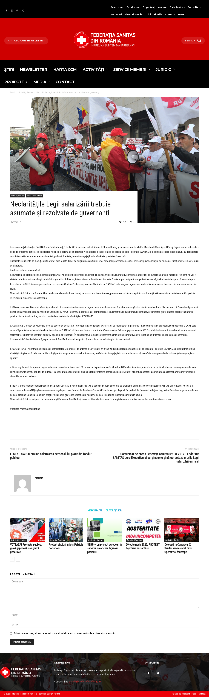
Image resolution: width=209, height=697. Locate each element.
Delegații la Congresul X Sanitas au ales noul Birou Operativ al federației (178, 548)
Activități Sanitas (26, 92)
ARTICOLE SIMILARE (95, 510)
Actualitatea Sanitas (34, 196)
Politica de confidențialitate (184, 694)
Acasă (12, 92)
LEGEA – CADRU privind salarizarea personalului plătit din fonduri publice (51, 456)
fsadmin (39, 478)
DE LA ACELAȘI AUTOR (113, 510)
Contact (202, 694)
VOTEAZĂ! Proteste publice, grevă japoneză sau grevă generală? (26, 548)
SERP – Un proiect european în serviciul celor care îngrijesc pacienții (104, 548)
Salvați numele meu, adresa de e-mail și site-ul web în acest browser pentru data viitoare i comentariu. (65, 633)
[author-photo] (12, 559)
